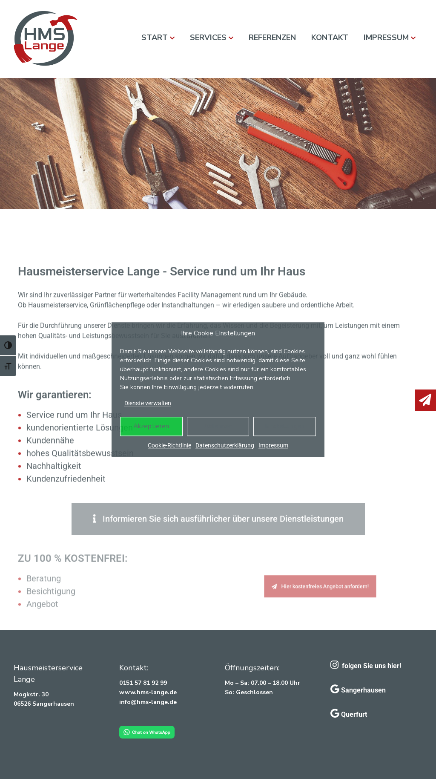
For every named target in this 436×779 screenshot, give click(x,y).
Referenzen (272, 37)
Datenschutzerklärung (224, 445)
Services (208, 37)
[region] (218, 143)
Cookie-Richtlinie (169, 445)
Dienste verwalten (147, 403)
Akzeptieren (151, 426)
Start (154, 37)
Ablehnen (218, 426)
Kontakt (329, 37)
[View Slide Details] (218, 143)
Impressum (273, 445)
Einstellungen (284, 426)
